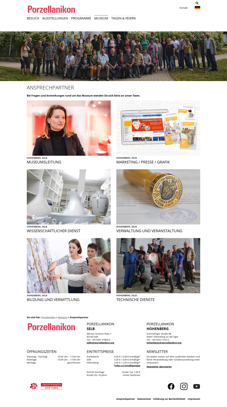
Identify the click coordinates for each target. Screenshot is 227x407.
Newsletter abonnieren (159, 366)
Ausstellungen (55, 18)
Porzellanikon (48, 317)
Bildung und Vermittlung (69, 298)
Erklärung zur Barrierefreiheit (169, 398)
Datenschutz (144, 398)
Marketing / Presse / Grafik (158, 160)
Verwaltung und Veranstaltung (158, 229)
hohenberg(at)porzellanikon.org (164, 342)
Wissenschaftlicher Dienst (69, 229)
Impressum (194, 398)
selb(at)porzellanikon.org (100, 342)
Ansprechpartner (125, 398)
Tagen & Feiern (123, 18)
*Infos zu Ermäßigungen (127, 365)
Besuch (33, 18)
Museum (101, 18)
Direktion (69, 160)
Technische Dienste (158, 298)
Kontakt (184, 7)
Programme (81, 18)
